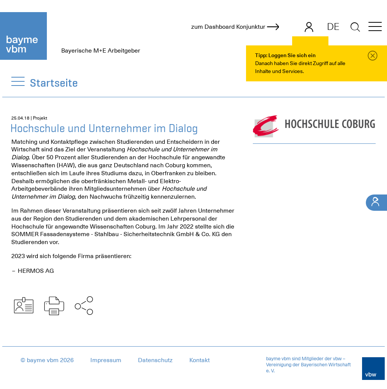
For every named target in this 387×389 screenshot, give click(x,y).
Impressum (105, 360)
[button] (375, 28)
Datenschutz (155, 360)
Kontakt (199, 360)
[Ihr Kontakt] (376, 202)
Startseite (54, 82)
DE (333, 26)
